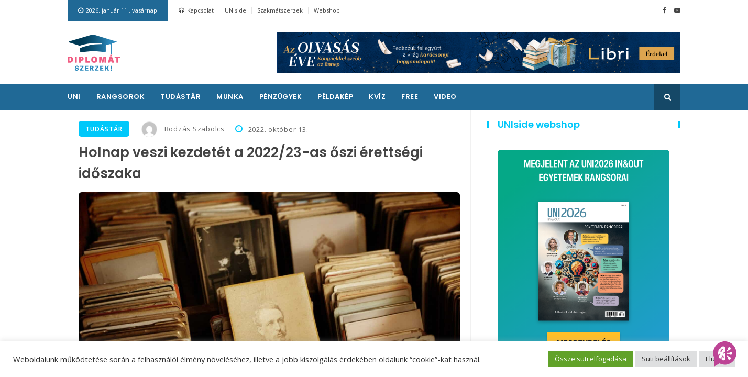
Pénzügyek (280, 97)
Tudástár (180, 97)
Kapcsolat (196, 10)
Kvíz (377, 97)
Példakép (335, 97)
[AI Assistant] (725, 354)
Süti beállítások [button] (666, 358)
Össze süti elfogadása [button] (590, 358)
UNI (74, 97)
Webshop (327, 10)
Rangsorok (120, 97)
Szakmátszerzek (280, 10)
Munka (230, 97)
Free (409, 97)
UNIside (235, 10)
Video (445, 97)
